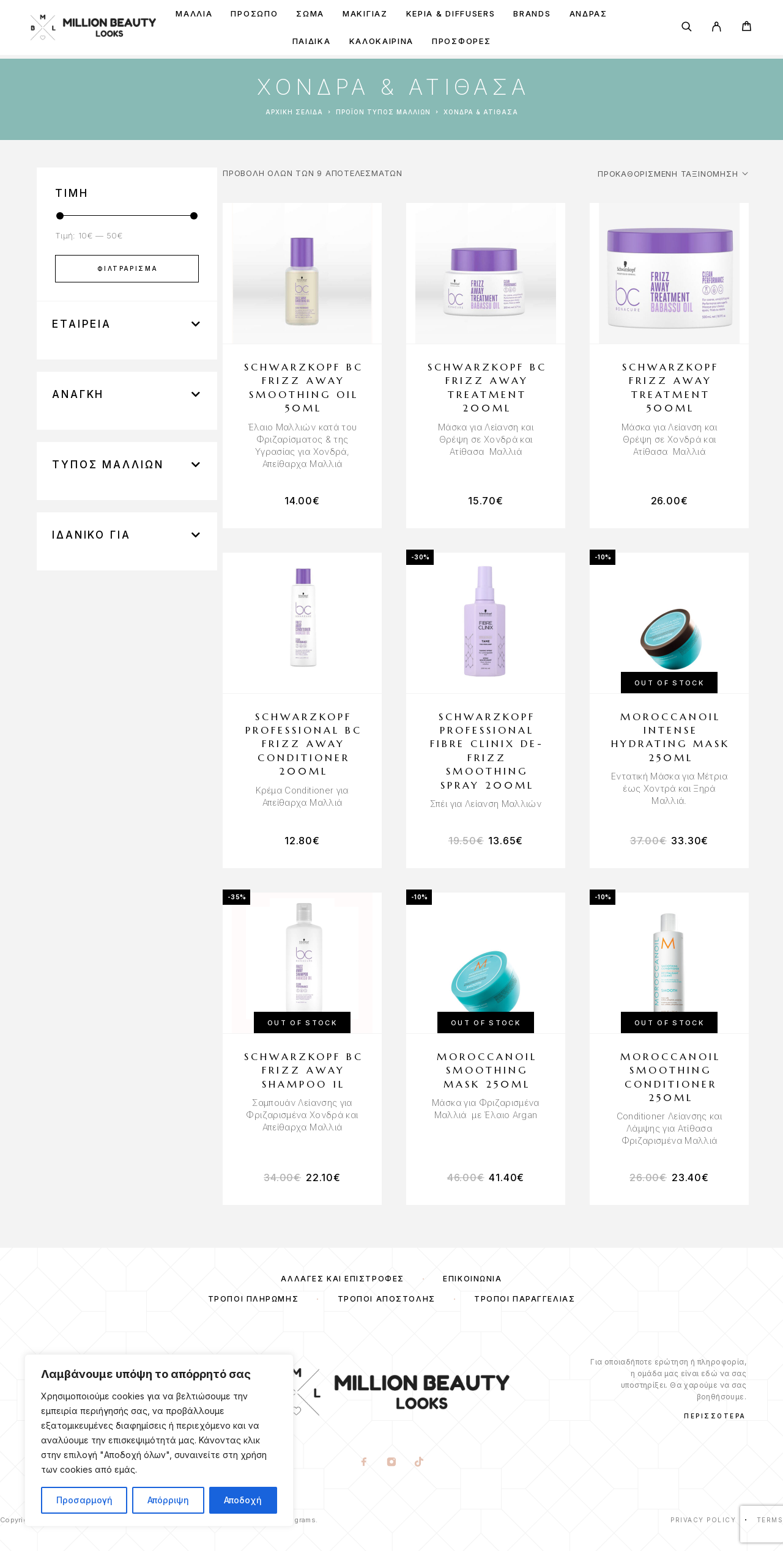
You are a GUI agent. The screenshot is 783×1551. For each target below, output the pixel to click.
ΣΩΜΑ (310, 13)
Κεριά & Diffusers (450, 13)
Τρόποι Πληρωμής (253, 1298)
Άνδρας (588, 13)
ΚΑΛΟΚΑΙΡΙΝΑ (381, 41)
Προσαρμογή (84, 1500)
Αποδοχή (243, 1500)
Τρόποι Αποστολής (387, 1298)
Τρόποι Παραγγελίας (524, 1298)
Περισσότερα (715, 1416)
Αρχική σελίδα (294, 112)
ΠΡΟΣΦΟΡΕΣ (461, 41)
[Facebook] (364, 1463)
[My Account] (717, 27)
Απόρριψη (168, 1500)
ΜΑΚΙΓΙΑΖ (365, 13)
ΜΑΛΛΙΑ (194, 13)
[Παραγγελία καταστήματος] (673, 174)
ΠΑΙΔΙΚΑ (311, 41)
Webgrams (298, 1520)
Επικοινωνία (472, 1278)
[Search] (687, 27)
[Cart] (747, 28)
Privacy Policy (703, 1519)
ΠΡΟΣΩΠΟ (254, 13)
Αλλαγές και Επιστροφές (342, 1278)
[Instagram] (392, 1463)
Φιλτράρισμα (127, 268)
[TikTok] (419, 1463)
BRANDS (532, 13)
